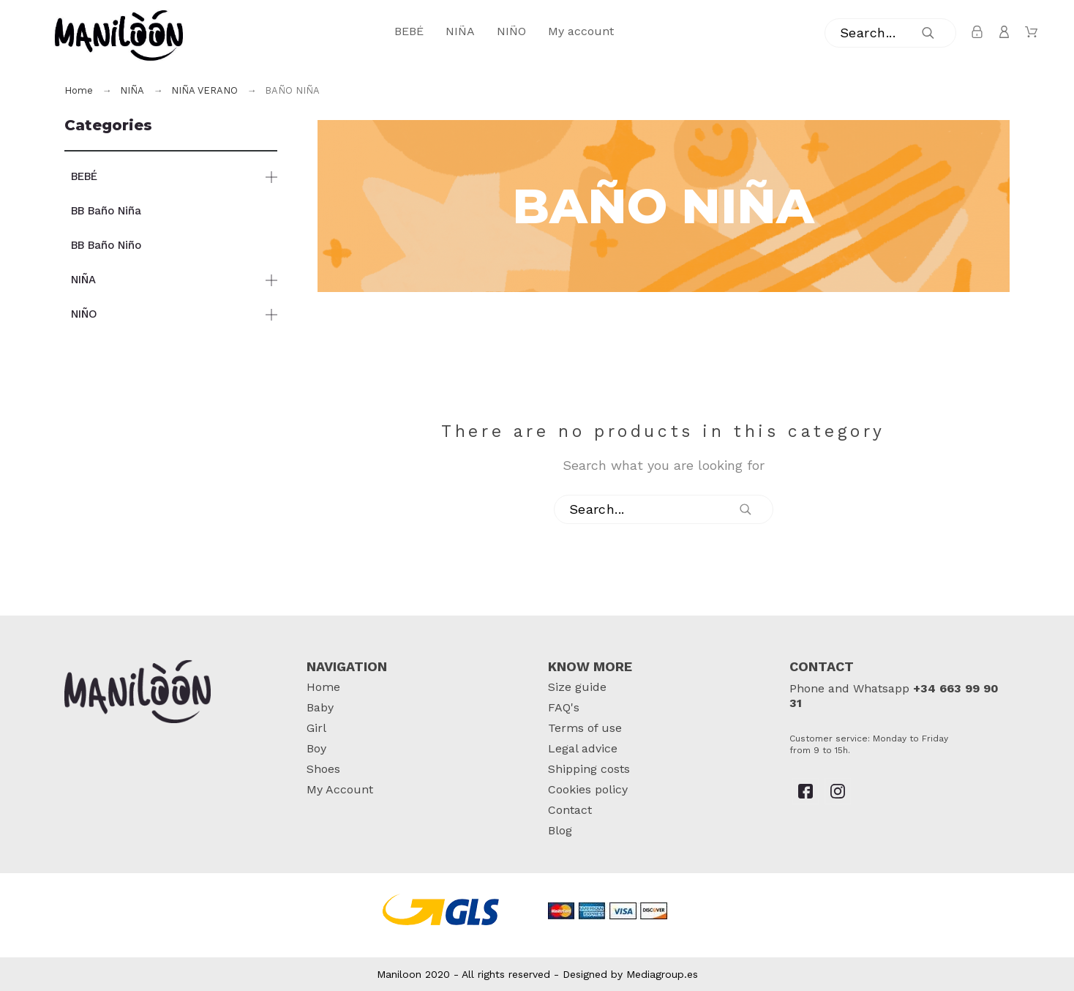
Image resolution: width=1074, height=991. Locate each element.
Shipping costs (589, 769)
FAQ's (563, 707)
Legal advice (582, 748)
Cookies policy (588, 789)
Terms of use (585, 728)
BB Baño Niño (106, 245)
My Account (340, 789)
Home (323, 687)
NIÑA (83, 279)
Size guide (577, 687)
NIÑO (84, 314)
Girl (316, 728)
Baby (320, 707)
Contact (570, 810)
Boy (316, 748)
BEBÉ (84, 176)
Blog (560, 830)
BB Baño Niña (106, 210)
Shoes (323, 769)
